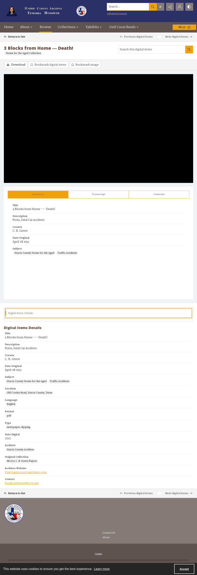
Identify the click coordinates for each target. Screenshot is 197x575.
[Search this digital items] (151, 49)
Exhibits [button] (94, 27)
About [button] (26, 27)
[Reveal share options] (170, 6)
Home (9, 27)
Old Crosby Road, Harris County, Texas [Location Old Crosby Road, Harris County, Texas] (29, 393)
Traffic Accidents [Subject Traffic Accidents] (67, 253)
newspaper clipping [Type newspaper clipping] (18, 427)
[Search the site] (128, 6)
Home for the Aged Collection (23, 53)
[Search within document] (189, 49)
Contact (98, 553)
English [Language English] (11, 404)
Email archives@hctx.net (22, 483)
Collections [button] (68, 27)
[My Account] (179, 6)
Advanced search (117, 14)
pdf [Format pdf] (9, 416)
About (106, 538)
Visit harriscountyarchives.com (26, 472)
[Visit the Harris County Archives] (14, 513)
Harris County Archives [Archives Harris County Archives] (20, 450)
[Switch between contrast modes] (189, 6)
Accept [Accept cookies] (184, 569)
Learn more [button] (102, 569)
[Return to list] (29, 37)
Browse (45, 27)
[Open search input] (160, 6)
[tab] (38, 194)
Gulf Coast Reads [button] (124, 27)
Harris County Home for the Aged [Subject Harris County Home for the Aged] (34, 253)
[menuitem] (98, 553)
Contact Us (108, 533)
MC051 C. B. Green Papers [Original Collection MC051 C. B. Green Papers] (22, 461)
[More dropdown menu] (184, 27)
